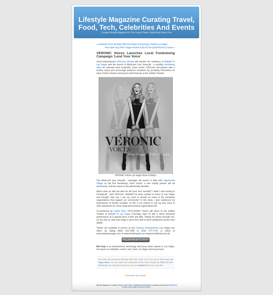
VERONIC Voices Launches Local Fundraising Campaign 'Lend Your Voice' (135, 54)
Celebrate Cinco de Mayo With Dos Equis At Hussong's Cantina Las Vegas (132, 44)
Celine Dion (120, 211)
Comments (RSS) (143, 287)
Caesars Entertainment (147, 228)
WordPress (173, 285)
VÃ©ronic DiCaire (125, 61)
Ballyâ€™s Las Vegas (119, 214)
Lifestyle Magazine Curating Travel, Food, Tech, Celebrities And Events (137, 23)
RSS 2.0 (164, 262)
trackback (142, 265)
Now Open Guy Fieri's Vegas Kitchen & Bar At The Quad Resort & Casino (139, 47)
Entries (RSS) (127, 287)
